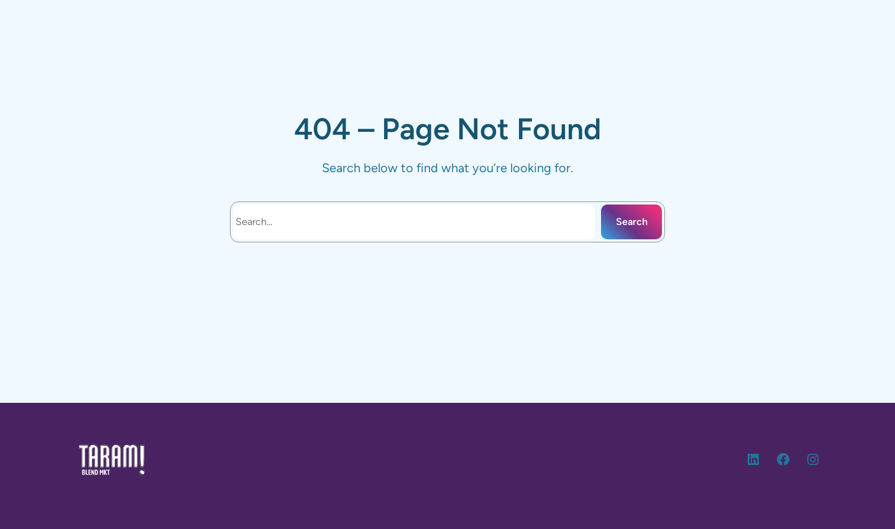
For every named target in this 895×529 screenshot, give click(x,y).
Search (632, 222)
